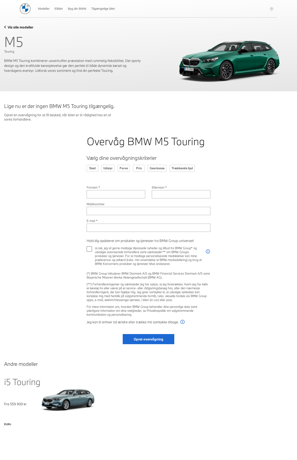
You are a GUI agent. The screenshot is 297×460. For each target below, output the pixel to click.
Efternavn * (159, 187)
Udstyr (108, 168)
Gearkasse (157, 168)
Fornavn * (93, 187)
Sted (92, 168)
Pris (139, 168)
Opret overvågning (148, 339)
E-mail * (92, 221)
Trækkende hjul (182, 168)
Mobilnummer (96, 204)
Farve (124, 168)
